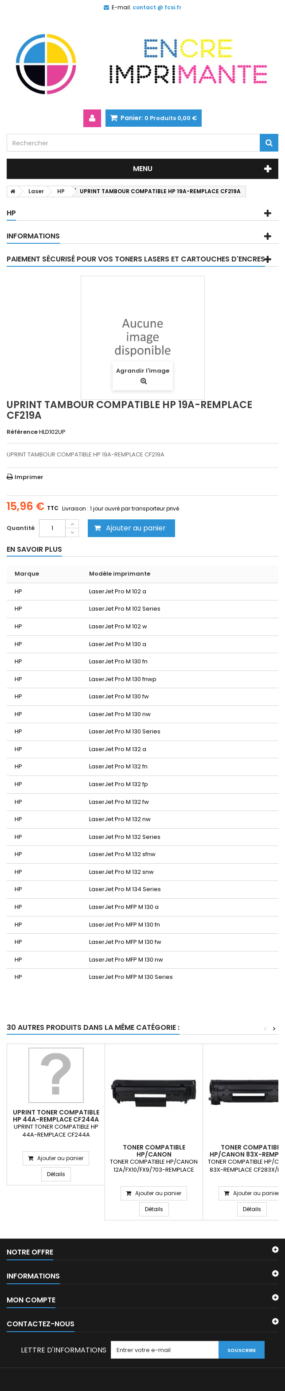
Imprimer (29, 477)
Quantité (21, 528)
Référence (22, 432)
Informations (33, 236)
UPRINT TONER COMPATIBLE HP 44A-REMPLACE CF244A (56, 1116)
